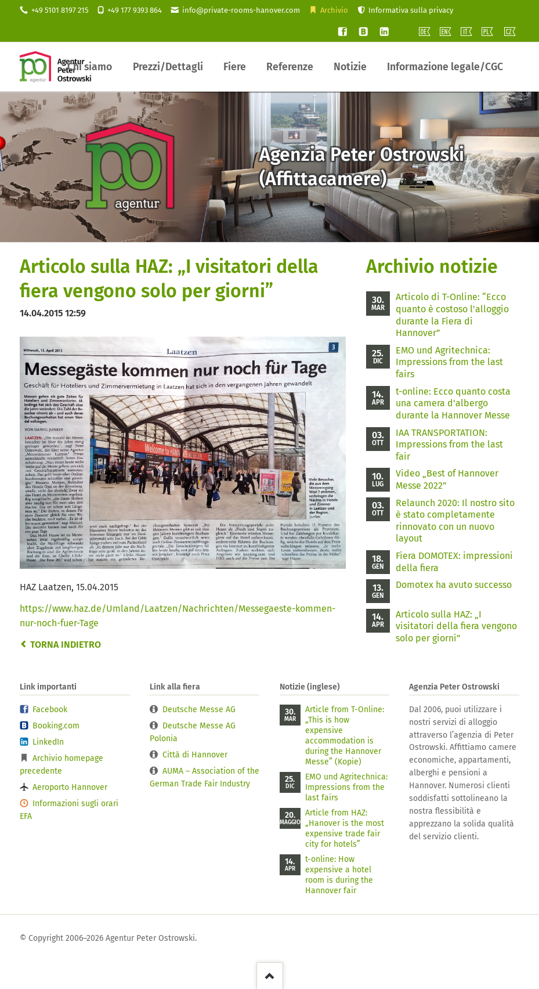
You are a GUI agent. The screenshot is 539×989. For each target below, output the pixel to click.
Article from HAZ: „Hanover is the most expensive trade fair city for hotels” (344, 828)
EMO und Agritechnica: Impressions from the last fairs (449, 362)
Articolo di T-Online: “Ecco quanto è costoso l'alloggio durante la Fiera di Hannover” (452, 314)
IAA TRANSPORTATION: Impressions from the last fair (449, 444)
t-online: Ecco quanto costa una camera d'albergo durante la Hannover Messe (453, 403)
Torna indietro (65, 644)
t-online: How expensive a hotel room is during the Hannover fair (339, 875)
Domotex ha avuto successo (454, 584)
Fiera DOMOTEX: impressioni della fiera (454, 561)
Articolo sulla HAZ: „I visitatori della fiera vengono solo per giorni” (456, 626)
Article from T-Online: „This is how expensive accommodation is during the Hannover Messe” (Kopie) (344, 736)
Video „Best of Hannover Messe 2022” (447, 479)
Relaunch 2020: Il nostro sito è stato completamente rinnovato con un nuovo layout (455, 520)
